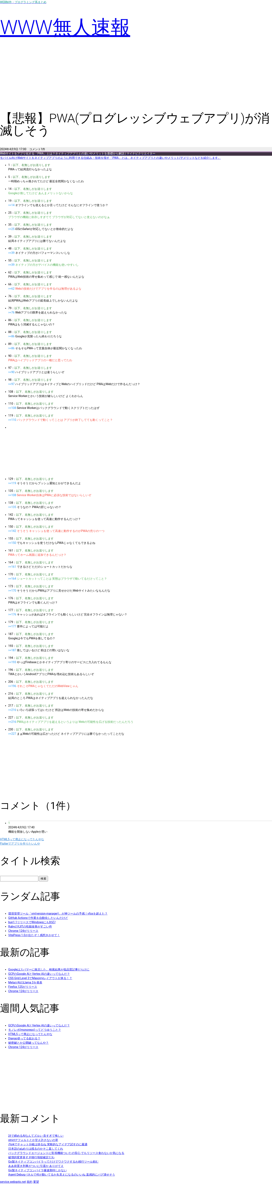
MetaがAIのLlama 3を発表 (25, 982)
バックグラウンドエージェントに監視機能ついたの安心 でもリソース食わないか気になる (66, 1153)
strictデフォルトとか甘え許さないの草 (33, 1140)
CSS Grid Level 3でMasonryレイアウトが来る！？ (40, 978)
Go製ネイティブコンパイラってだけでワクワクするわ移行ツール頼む (53, 1161)
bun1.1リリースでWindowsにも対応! (32, 922)
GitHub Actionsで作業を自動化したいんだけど (38, 917)
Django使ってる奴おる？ (24, 1038)
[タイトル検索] (19, 878)
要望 (36, 1181)
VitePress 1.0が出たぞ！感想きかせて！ (34, 935)
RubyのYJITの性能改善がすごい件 (30, 926)
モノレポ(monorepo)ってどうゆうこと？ (34, 1029)
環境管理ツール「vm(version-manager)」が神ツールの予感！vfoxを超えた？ (58, 913)
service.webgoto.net (13, 1181)
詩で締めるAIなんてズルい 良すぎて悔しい (35, 1135)
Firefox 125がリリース (22, 986)
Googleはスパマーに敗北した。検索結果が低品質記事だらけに (48, 969)
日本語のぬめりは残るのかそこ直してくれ (35, 1148)
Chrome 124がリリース (23, 930)
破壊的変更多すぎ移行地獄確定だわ (31, 1157)
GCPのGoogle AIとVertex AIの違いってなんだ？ (39, 973)
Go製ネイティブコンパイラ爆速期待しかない (37, 1170)
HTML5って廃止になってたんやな (30, 1034)
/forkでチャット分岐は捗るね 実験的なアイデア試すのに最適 (47, 1144)
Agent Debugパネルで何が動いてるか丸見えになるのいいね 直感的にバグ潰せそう (61, 1174)
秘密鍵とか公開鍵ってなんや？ (28, 1042)
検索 (43, 878)
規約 (29, 1181)
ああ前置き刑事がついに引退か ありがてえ (36, 1166)
